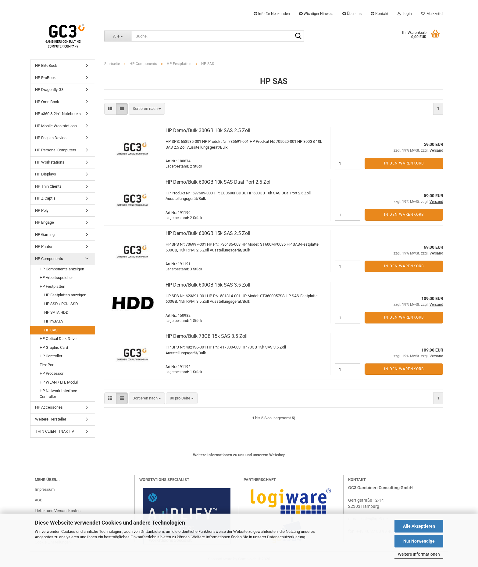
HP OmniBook (47, 101)
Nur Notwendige (419, 541)
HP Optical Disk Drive (58, 338)
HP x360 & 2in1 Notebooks (58, 113)
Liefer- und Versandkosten (57, 510)
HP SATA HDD (56, 312)
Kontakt (379, 14)
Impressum (45, 489)
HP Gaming (45, 234)
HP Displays (45, 174)
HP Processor (51, 373)
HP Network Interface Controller (58, 393)
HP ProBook (45, 77)
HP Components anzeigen (62, 269)
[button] (110, 109)
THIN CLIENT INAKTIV (54, 431)
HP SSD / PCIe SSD (61, 304)
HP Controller (51, 356)
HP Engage (44, 222)
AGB (38, 500)
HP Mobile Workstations (56, 126)
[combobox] (147, 109)
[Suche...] (117, 36)
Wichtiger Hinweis (316, 14)
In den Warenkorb (404, 163)
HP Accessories (49, 407)
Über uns (352, 14)
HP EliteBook (46, 65)
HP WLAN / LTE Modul (59, 382)
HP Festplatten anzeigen (65, 295)
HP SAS (51, 330)
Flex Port (47, 365)
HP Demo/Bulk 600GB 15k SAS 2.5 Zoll (208, 233)
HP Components (49, 258)
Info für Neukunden (272, 14)
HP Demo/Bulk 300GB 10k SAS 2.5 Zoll (208, 130)
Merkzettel (432, 14)
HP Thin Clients (48, 186)
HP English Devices (52, 137)
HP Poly (41, 210)
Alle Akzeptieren (419, 526)
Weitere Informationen (419, 554)
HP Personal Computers (55, 150)
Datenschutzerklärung (286, 537)
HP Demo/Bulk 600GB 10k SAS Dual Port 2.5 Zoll (219, 182)
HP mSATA (53, 321)
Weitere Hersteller (50, 419)
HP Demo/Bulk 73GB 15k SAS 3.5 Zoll (207, 336)
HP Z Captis (45, 198)
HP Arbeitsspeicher (56, 277)
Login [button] (405, 14)
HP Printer (43, 246)
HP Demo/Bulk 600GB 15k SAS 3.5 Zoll (208, 285)
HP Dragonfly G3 (49, 89)
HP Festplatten (52, 286)
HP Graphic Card (54, 347)
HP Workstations (49, 162)
